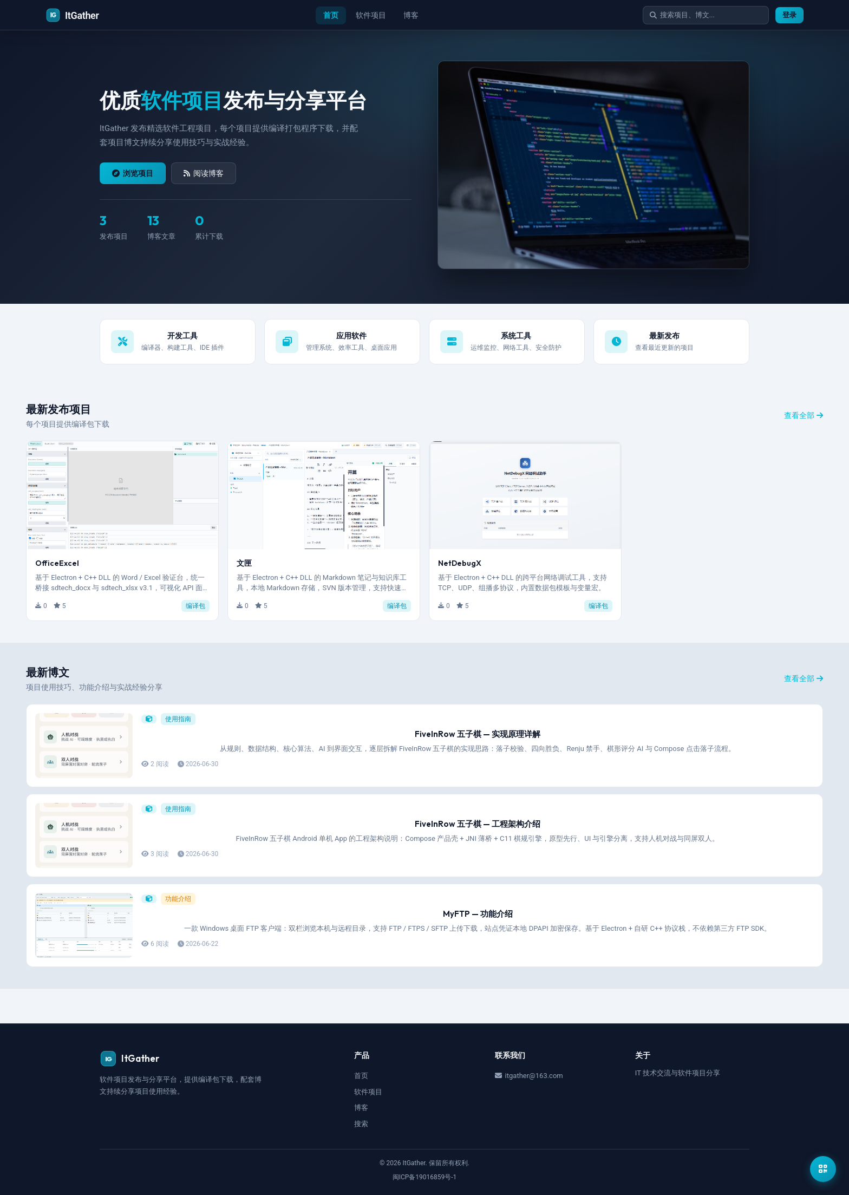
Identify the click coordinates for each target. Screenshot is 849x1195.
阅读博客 (204, 173)
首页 (328, 15)
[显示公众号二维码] (823, 1169)
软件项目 (369, 15)
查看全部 (803, 415)
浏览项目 (132, 173)
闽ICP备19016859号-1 (425, 1177)
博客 (408, 15)
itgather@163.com (529, 1076)
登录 (789, 15)
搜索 (361, 1124)
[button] (122, 531)
